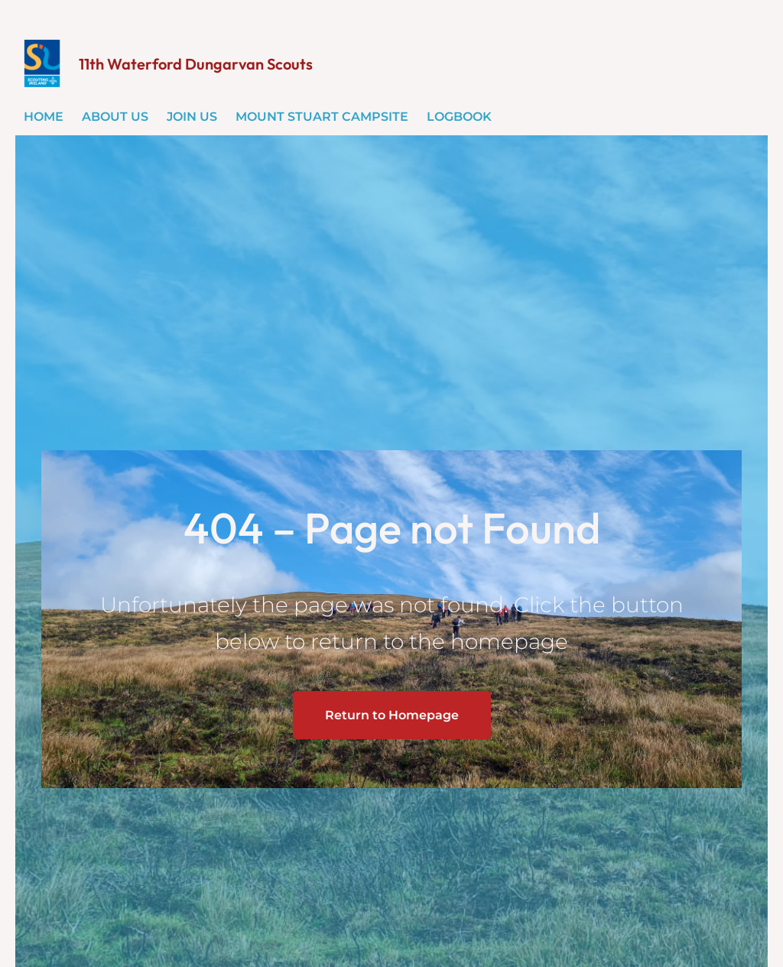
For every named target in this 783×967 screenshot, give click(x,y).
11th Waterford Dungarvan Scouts (196, 63)
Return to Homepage (392, 715)
